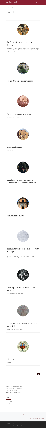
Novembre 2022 (9, 401)
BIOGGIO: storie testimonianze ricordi (13, 392)
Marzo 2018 (8, 405)
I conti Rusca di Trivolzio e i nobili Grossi (14, 388)
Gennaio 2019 (8, 403)
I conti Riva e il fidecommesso (20, 81)
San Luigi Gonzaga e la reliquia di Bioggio (14, 386)
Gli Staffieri (12, 359)
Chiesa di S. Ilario (14, 147)
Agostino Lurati (12, 423)
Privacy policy (8, 384)
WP (10, 425)
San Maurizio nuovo (15, 216)
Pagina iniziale (8, 7)
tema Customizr (21, 425)
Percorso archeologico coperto (20, 114)
